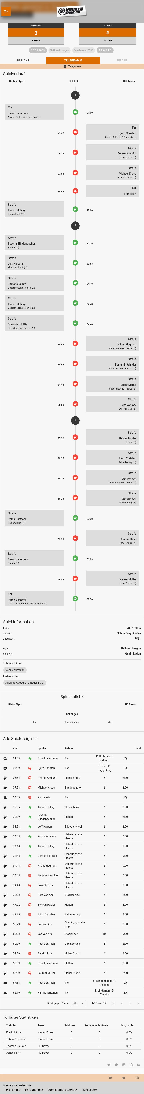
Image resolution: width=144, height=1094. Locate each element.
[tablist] (72, 60)
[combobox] (78, 1003)
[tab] (23, 60)
